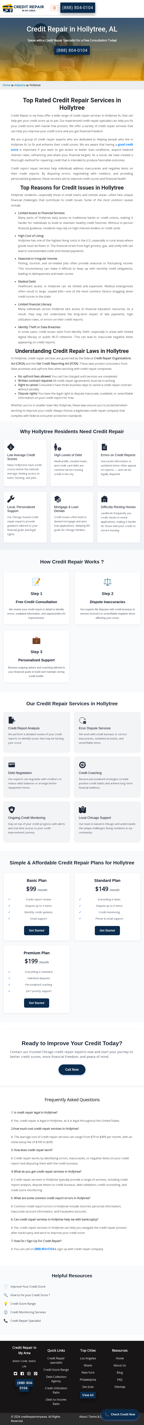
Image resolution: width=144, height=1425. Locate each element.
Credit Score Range (23, 1304)
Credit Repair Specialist (25, 1321)
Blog (120, 1372)
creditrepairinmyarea (34, 1416)
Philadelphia (88, 1380)
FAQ (119, 1380)
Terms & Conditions (101, 1416)
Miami (88, 1365)
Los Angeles (88, 1358)
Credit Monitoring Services (28, 1312)
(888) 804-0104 (77, 7)
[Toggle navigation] (54, 7)
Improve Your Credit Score (27, 1286)
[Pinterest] (34, 1374)
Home (6, 85)
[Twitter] (14, 1374)
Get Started (36, 930)
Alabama (19, 85)
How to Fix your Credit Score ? (30, 1295)
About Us (120, 1365)
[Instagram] (28, 1374)
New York (88, 1372)
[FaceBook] (21, 1374)
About (83, 1416)
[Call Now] (120, 1414)
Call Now (72, 1069)
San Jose (88, 1387)
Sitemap (119, 1387)
